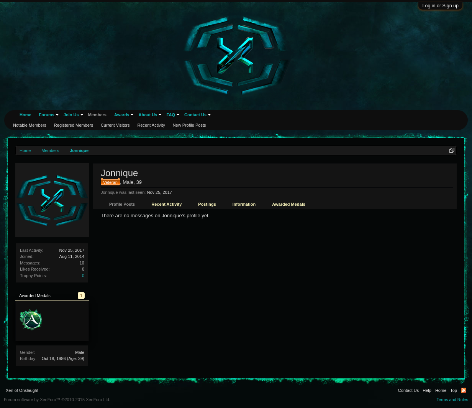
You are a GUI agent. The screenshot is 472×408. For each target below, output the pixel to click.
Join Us (71, 114)
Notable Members (29, 125)
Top (453, 390)
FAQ (170, 114)
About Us (147, 114)
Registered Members (73, 125)
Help (427, 390)
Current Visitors (115, 125)
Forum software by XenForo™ (57, 399)
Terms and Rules (452, 399)
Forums (46, 114)
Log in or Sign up (440, 5)
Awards (121, 114)
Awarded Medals (288, 204)
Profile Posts (122, 204)
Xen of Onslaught (22, 390)
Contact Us (195, 114)
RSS (463, 390)
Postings (207, 204)
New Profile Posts (189, 125)
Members (97, 114)
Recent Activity (166, 204)
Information (244, 204)
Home (25, 114)
